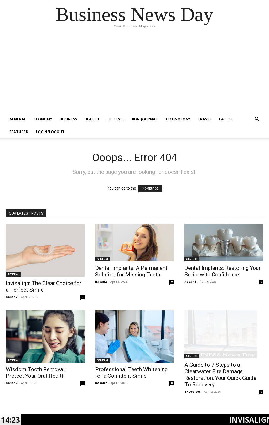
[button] (257, 119)
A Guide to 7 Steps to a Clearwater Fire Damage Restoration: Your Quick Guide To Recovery (220, 375)
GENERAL (17, 119)
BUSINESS (68, 119)
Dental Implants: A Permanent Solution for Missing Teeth (131, 271)
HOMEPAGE (150, 188)
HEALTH (91, 119)
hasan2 (11, 297)
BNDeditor (192, 391)
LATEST (226, 119)
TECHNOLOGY (177, 119)
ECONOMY (43, 119)
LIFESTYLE (115, 119)
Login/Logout (50, 131)
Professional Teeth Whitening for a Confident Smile (131, 372)
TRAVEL (205, 119)
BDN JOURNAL (145, 119)
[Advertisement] (134, 73)
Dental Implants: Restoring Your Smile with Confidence (222, 271)
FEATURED (18, 131)
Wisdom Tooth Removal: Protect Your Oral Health (36, 372)
